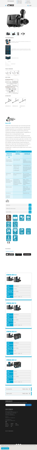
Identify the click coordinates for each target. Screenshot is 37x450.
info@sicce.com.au (12, 420)
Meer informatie (6, 446)
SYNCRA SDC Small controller (18, 208)
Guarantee (12, 423)
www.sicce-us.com (7, 417)
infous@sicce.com (12, 417)
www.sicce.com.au (7, 420)
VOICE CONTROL (18, 212)
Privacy (16, 423)
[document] (18, 447)
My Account (6, 426)
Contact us (6, 423)
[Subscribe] (28, 405)
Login (11, 426)
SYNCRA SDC (18, 205)
